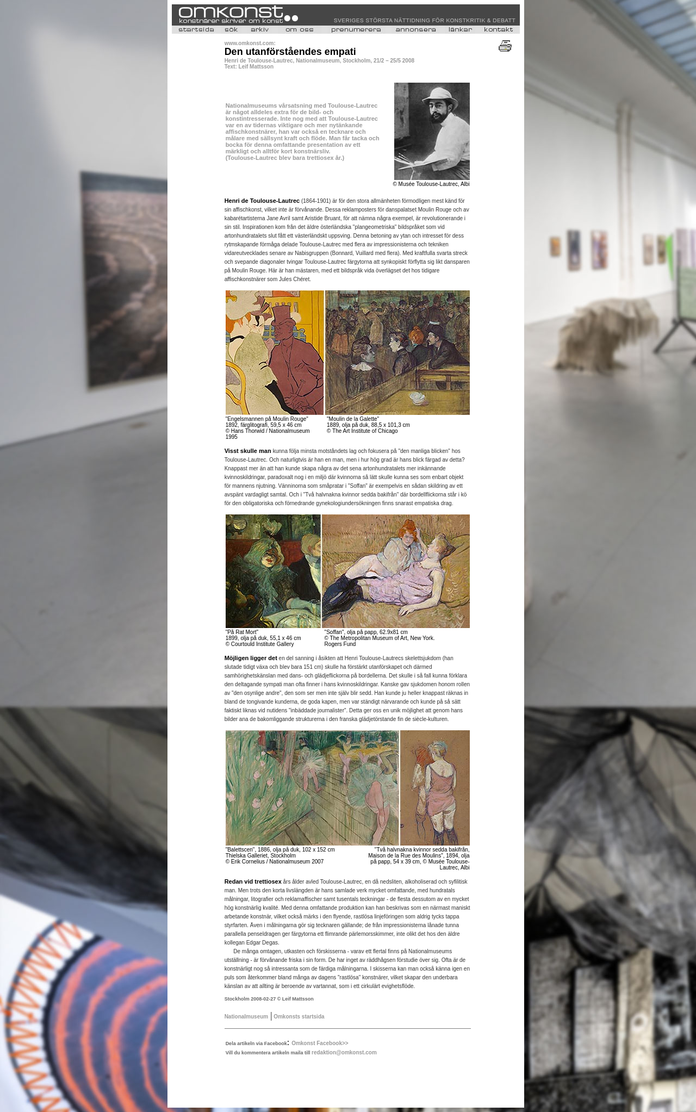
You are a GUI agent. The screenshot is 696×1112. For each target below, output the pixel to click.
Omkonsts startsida (298, 1017)
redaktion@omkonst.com (344, 1052)
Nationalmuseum (247, 1017)
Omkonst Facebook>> (319, 1043)
